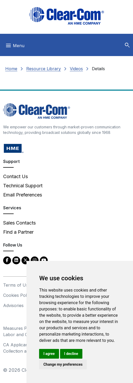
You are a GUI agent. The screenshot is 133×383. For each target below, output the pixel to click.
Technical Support (22, 185)
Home (11, 68)
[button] (127, 45)
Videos (76, 68)
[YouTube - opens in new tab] (44, 260)
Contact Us (15, 176)
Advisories (13, 305)
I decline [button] (71, 354)
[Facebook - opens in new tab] (7, 260)
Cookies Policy (17, 295)
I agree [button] (49, 354)
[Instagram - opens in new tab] (35, 260)
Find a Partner (18, 232)
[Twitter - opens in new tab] (25, 260)
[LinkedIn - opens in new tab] (16, 260)
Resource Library (43, 68)
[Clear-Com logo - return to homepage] (66, 16)
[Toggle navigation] (14, 47)
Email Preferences (22, 195)
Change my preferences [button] (62, 364)
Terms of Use (16, 285)
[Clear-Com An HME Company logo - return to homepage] (36, 110)
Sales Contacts (19, 223)
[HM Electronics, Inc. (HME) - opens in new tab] (13, 148)
